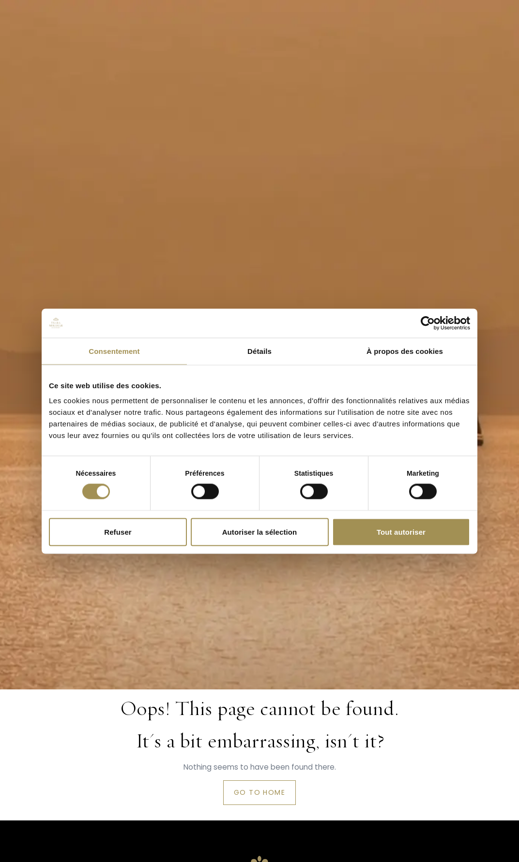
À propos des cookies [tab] (404, 351)
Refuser (118, 531)
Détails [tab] (259, 351)
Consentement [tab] (114, 351)
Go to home (259, 792)
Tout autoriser (401, 531)
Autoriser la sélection (259, 531)
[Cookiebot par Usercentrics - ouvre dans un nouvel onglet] (427, 323)
